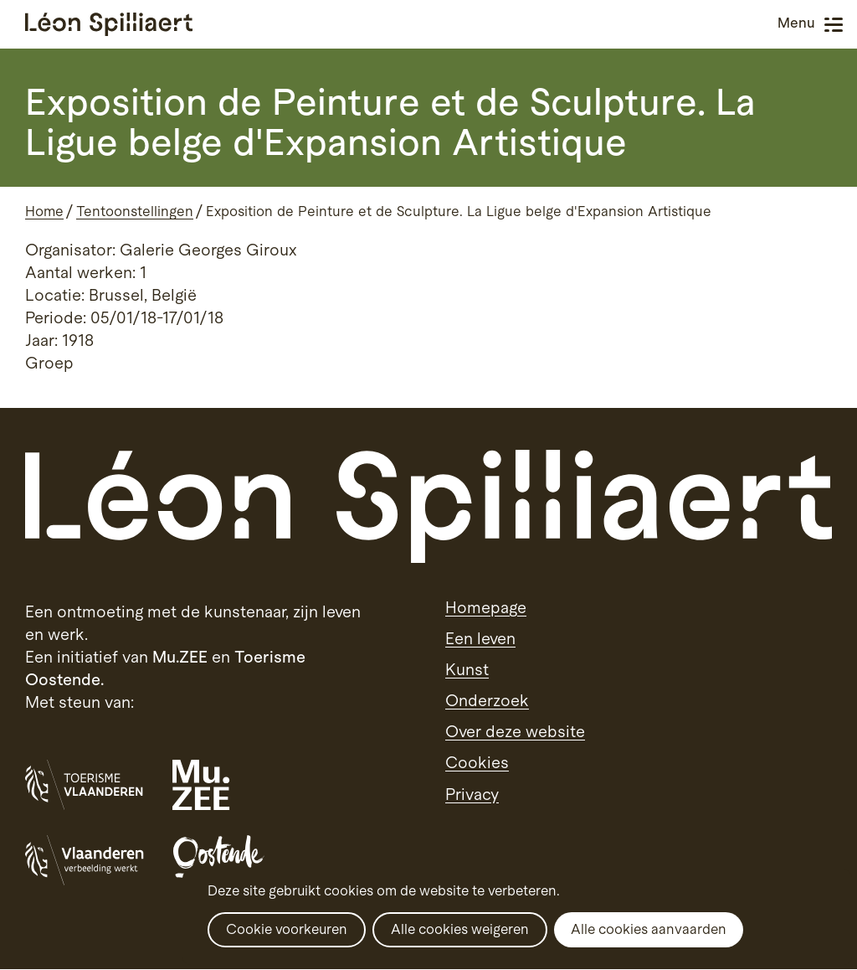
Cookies (477, 762)
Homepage (485, 607)
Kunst (467, 669)
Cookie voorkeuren (286, 929)
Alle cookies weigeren (460, 929)
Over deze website (515, 731)
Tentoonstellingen (134, 211)
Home (44, 211)
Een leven (480, 638)
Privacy (472, 794)
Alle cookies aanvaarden (648, 929)
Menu (833, 25)
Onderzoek (487, 700)
